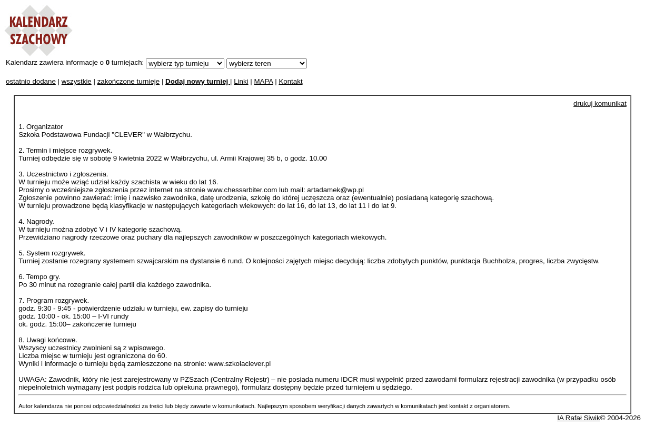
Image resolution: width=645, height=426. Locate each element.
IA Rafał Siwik (578, 418)
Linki (241, 81)
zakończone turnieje (128, 81)
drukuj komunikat (600, 103)
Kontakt (290, 81)
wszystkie (77, 81)
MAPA (263, 81)
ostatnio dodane (31, 81)
